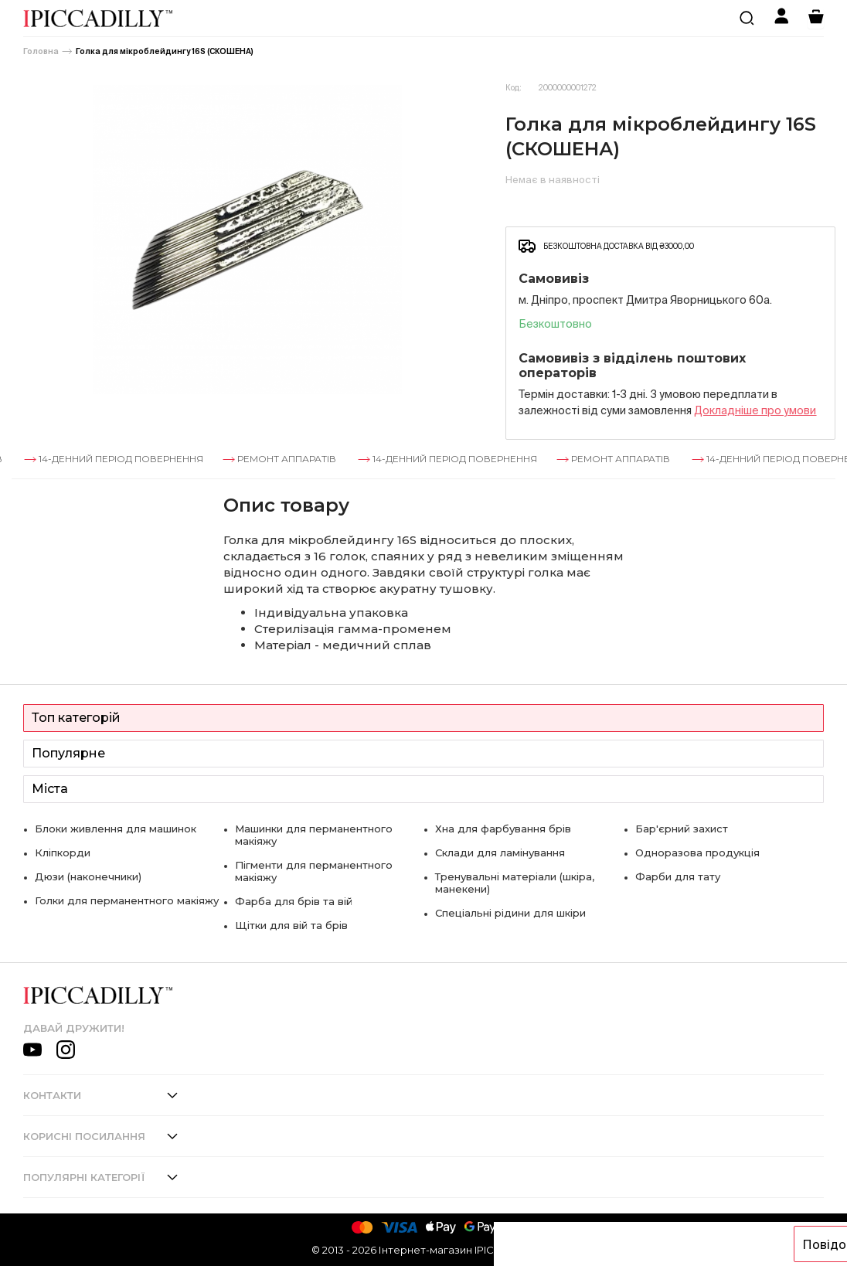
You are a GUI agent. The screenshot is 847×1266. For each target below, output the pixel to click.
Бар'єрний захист (681, 828)
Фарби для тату (677, 876)
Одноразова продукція (697, 852)
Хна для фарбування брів (503, 828)
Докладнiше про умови (755, 410)
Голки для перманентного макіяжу (127, 900)
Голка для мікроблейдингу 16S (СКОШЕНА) (164, 51)
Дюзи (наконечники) (88, 876)
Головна (41, 51)
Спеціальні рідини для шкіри (510, 913)
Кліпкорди (62, 852)
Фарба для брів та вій (293, 901)
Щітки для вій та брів (291, 925)
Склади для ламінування (500, 852)
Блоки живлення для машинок (115, 828)
